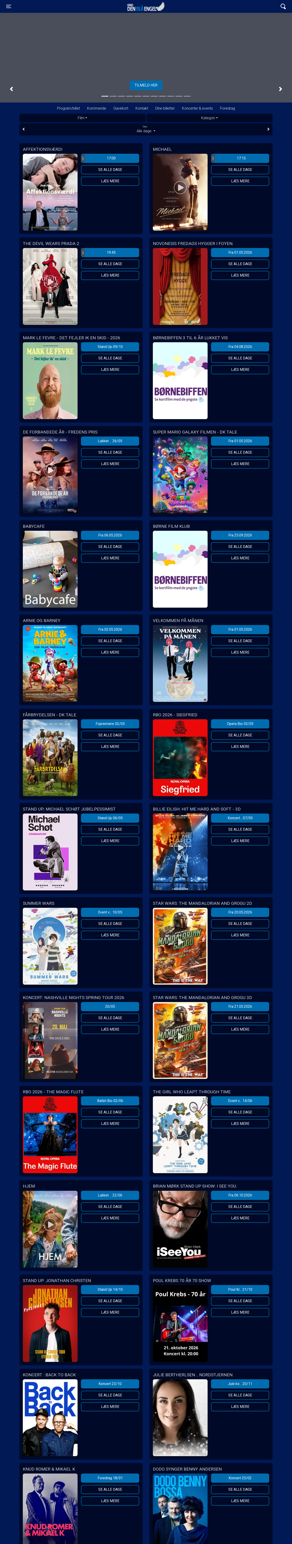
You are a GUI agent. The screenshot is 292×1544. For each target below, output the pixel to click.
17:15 (228, 158)
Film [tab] (81, 118)
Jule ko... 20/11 (240, 1384)
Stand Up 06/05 (110, 818)
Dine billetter (165, 108)
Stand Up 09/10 (110, 347)
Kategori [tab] (208, 118)
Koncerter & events (197, 108)
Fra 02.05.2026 (110, 629)
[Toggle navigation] (8, 6)
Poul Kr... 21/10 (240, 1289)
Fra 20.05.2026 (240, 912)
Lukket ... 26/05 (110, 441)
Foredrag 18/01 (110, 1478)
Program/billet (68, 108)
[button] (11, 89)
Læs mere (110, 181)
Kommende (96, 108)
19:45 (98, 252)
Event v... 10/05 (110, 912)
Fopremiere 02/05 (110, 724)
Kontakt (142, 108)
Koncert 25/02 (240, 1478)
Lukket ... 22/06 (110, 1195)
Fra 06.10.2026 (240, 1195)
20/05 (110, 1006)
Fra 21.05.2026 (240, 1006)
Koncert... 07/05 (240, 818)
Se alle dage (110, 169)
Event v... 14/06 (240, 1101)
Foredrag (227, 108)
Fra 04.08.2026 (240, 347)
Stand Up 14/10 (110, 1289)
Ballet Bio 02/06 (110, 1101)
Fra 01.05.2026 (240, 252)
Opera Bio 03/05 (240, 724)
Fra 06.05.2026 (110, 535)
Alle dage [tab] (146, 129)
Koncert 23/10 (110, 1384)
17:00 (98, 158)
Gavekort (120, 108)
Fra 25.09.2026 (240, 535)
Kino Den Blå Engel (146, 6)
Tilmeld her (146, 85)
